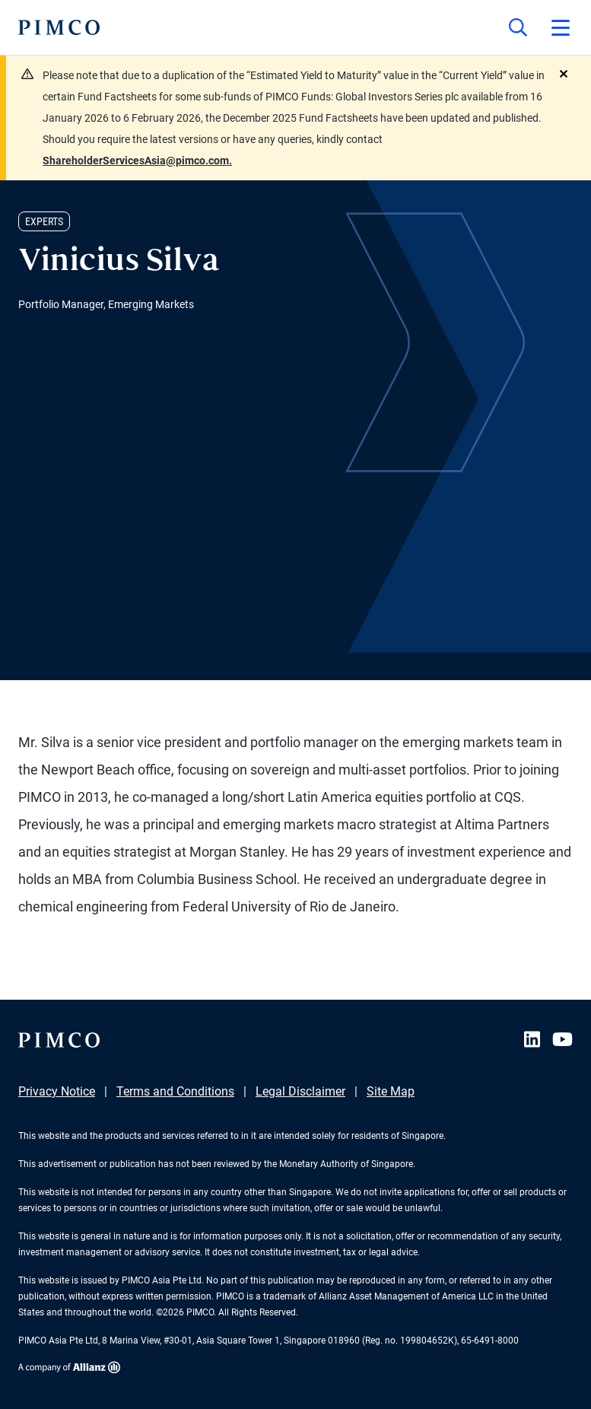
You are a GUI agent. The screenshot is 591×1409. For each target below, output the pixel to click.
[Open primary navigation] (560, 27)
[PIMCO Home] (59, 27)
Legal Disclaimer (300, 1091)
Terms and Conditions (175, 1091)
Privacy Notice (56, 1091)
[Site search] (518, 27)
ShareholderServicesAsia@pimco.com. (137, 160)
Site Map (391, 1091)
